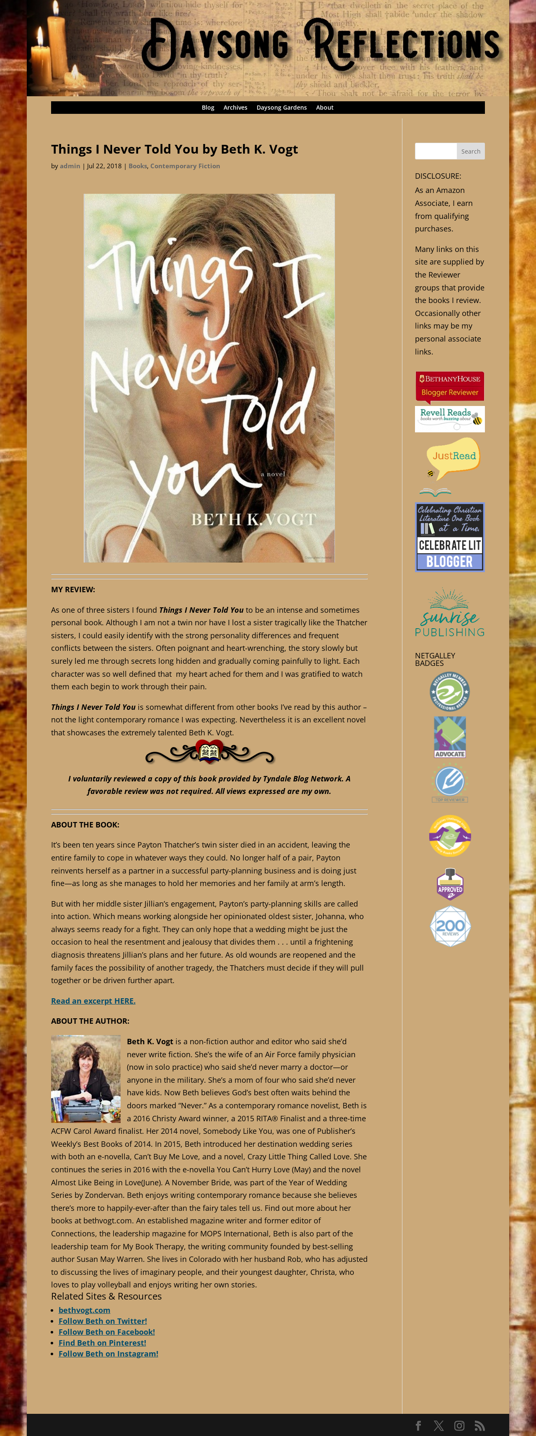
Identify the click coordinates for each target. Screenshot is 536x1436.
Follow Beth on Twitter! (103, 1321)
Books (138, 166)
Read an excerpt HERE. (93, 1001)
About (325, 108)
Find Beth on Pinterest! (102, 1343)
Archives (235, 108)
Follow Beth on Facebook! (107, 1332)
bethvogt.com (85, 1310)
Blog (208, 108)
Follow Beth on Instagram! (108, 1354)
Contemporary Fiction (185, 166)
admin (70, 166)
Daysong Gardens (282, 108)
